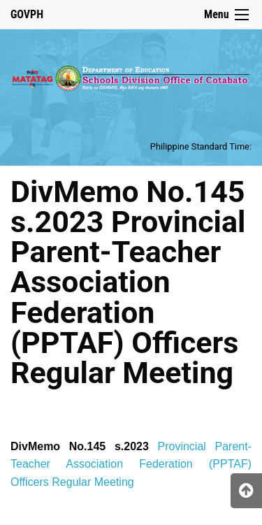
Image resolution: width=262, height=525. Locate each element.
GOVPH (26, 14)
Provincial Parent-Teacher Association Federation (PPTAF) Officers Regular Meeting (131, 464)
